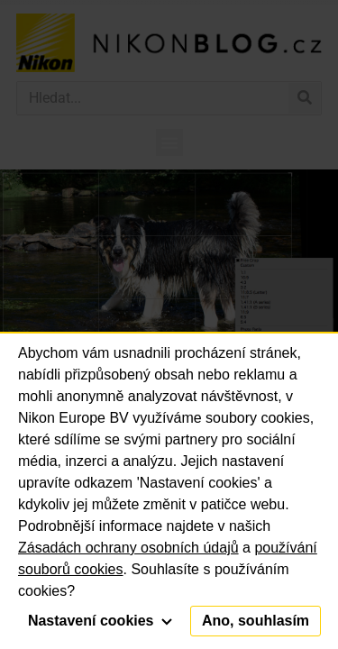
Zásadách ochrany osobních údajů (128, 547)
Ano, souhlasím (255, 620)
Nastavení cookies (100, 620)
